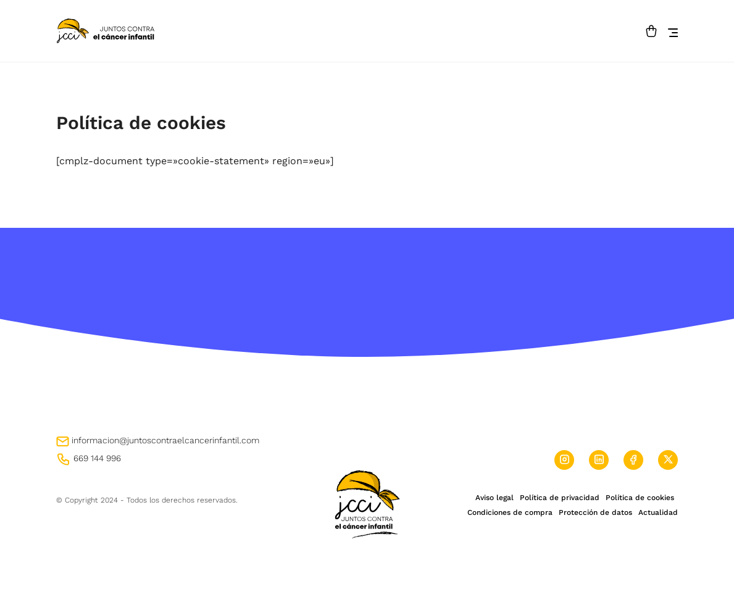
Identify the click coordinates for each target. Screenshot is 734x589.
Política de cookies (640, 497)
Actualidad (658, 512)
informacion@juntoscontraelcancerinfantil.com (157, 440)
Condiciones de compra (510, 512)
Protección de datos (595, 512)
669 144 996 (88, 458)
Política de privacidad (559, 497)
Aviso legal (494, 497)
